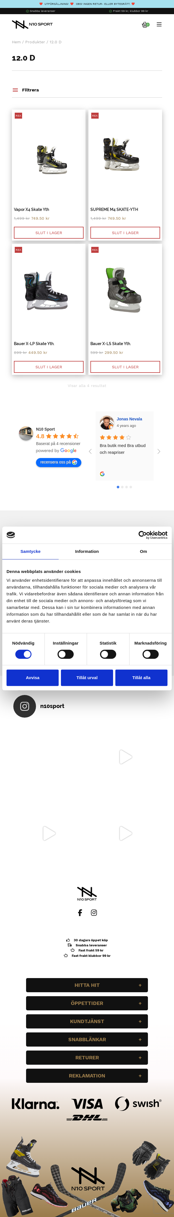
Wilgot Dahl (128, 419)
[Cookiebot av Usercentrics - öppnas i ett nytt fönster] (142, 535)
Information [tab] (87, 551)
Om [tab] (143, 551)
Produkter (35, 42)
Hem (16, 42)
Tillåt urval (87, 677)
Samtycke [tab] (30, 551)
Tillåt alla (141, 677)
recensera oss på (58, 462)
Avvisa (32, 677)
